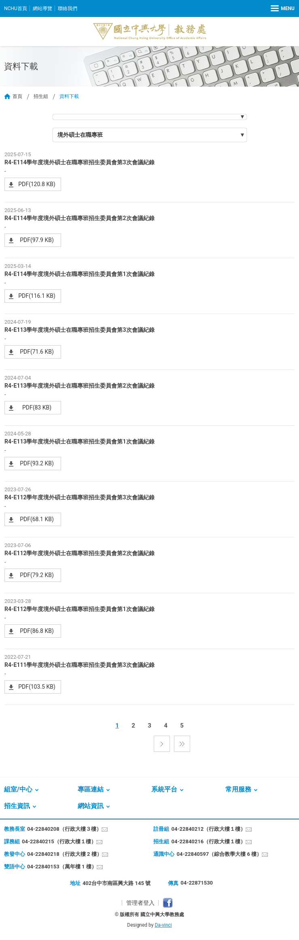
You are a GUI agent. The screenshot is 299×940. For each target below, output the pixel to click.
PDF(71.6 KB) (37, 351)
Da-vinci (163, 925)
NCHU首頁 (15, 8)
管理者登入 (140, 903)
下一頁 (162, 744)
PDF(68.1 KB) (37, 519)
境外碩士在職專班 (80, 135)
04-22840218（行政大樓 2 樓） (64, 854)
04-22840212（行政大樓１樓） (208, 829)
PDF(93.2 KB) (37, 463)
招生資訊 (17, 806)
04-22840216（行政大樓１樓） (208, 841)
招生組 (41, 96)
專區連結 (91, 789)
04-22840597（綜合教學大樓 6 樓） (219, 854)
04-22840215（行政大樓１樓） (59, 841)
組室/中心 (18, 789)
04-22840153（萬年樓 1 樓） (62, 867)
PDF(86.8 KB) (37, 631)
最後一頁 (182, 744)
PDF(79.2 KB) (37, 575)
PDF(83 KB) (36, 407)
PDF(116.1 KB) (36, 296)
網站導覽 (42, 8)
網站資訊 (91, 806)
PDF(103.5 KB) (36, 686)
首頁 (17, 96)
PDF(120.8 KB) (36, 184)
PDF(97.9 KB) (37, 240)
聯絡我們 (67, 8)
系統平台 (164, 789)
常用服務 (238, 789)
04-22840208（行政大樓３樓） (64, 829)
